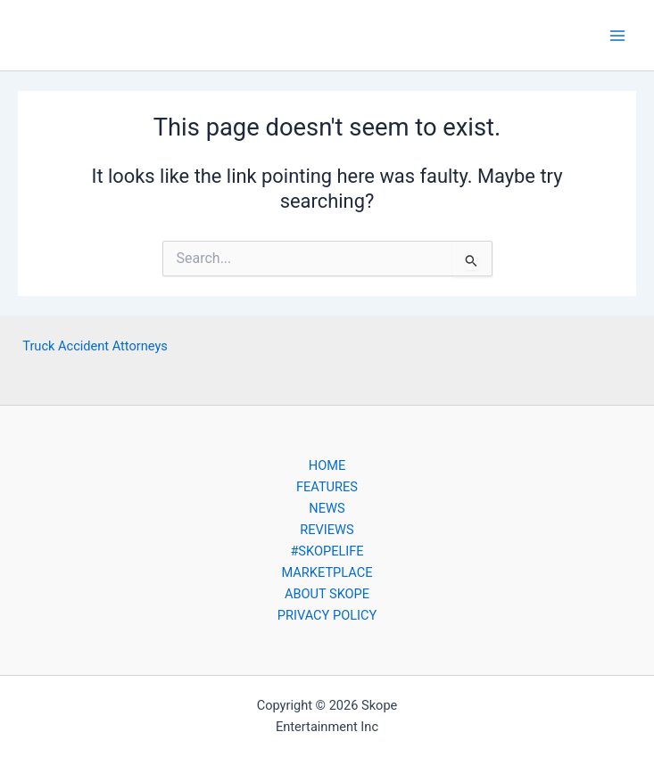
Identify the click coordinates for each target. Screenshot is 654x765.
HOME (327, 465)
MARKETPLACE (326, 572)
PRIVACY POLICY (327, 615)
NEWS (326, 508)
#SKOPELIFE (326, 551)
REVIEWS (326, 530)
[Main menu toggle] (617, 35)
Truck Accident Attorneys (95, 346)
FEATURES (327, 487)
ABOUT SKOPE (327, 594)
